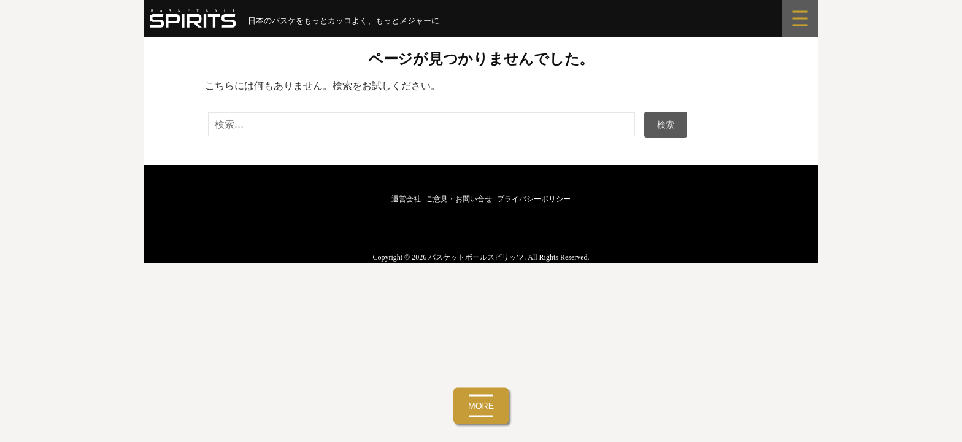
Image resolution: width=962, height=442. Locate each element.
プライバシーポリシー (534, 199)
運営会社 (406, 199)
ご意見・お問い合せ (459, 199)
